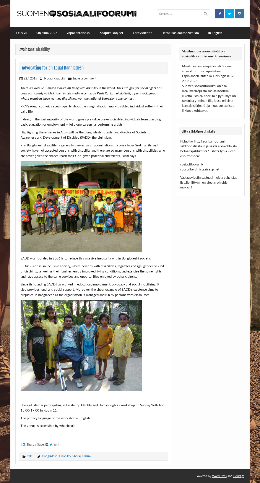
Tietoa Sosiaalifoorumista (180, 33)
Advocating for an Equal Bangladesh (53, 68)
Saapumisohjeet (111, 33)
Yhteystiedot (142, 33)
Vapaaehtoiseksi (79, 33)
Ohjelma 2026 (46, 33)
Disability (65, 456)
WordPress (219, 476)
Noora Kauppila (54, 78)
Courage (238, 476)
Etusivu (21, 33)
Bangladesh (49, 456)
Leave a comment (84, 78)
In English (215, 33)
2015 (30, 456)
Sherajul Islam (81, 456)
